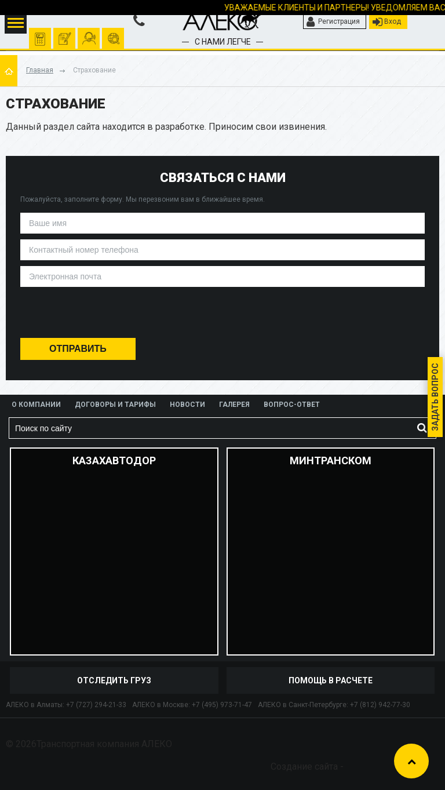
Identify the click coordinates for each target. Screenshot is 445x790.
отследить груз (113, 33)
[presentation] (222, 315)
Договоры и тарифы (115, 405)
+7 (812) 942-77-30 (380, 705)
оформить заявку (64, 33)
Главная (39, 70)
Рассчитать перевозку (40, 33)
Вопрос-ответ (292, 405)
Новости (187, 405)
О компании (36, 405)
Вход (387, 22)
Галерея (234, 405)
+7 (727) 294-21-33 (96, 705)
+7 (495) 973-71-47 (222, 705)
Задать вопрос (435, 397)
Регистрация (333, 22)
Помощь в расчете (331, 680)
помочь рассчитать (89, 33)
